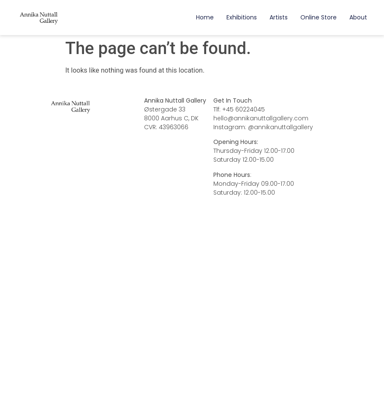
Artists (279, 17)
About (358, 17)
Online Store (318, 17)
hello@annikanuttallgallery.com (260, 118)
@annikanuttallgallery (280, 127)
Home (205, 17)
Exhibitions (241, 17)
